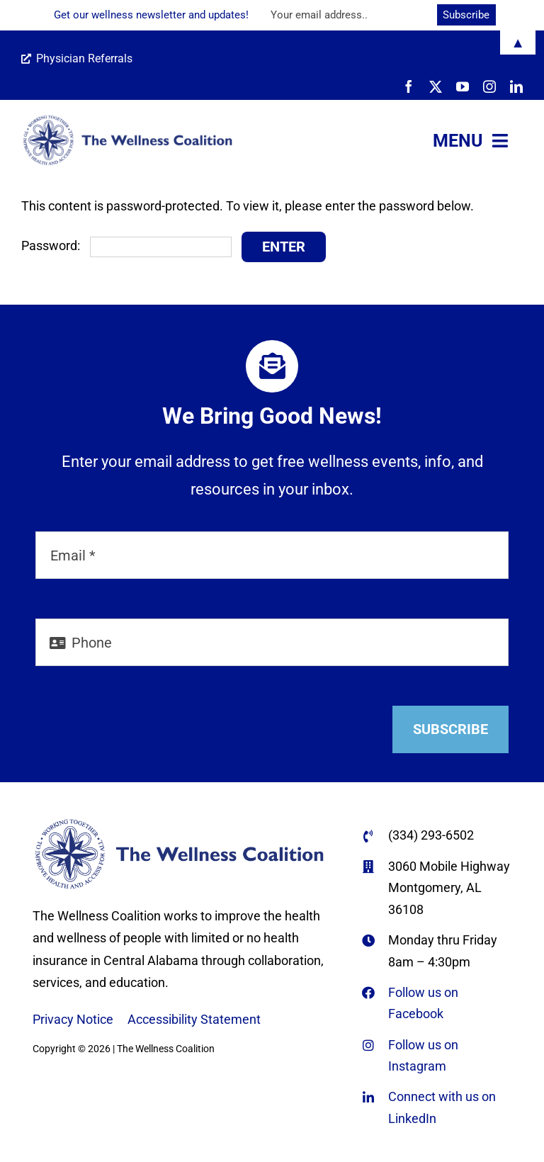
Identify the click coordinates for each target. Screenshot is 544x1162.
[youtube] (462, 86)
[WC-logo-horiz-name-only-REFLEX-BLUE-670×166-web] (127, 120)
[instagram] (489, 86)
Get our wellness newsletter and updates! (151, 15)
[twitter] (435, 86)
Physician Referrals (76, 58)
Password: (126, 245)
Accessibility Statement (194, 1019)
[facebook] (408, 86)
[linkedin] (516, 86)
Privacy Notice (73, 1019)
